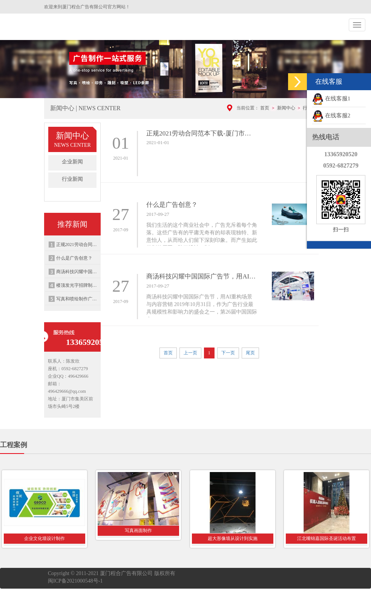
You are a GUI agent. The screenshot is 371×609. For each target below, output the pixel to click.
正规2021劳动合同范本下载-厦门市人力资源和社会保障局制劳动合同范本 (78, 244)
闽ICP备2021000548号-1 (75, 581)
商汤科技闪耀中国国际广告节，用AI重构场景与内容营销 (78, 271)
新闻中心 (286, 108)
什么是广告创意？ (74, 258)
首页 (264, 108)
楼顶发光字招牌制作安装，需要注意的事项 (78, 285)
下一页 (228, 352)
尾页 (250, 352)
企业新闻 (72, 162)
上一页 (190, 352)
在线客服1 (331, 98)
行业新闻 (72, 179)
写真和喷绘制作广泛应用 (78, 298)
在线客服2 (331, 115)
